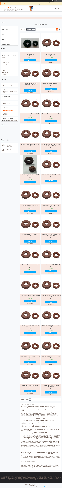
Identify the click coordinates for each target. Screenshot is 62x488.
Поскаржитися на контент (31, 486)
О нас (30, 13)
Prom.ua (37, 484)
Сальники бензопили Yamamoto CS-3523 (51, 114)
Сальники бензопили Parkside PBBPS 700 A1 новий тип (30, 326)
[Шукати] (55, 9)
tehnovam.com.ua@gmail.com (9, 110)
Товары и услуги (24, 13)
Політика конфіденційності (41, 486)
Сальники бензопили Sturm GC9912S (30, 205)
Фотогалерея (4, 27)
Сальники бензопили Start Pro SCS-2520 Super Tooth (51, 235)
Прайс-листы (4, 32)
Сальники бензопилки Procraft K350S (51, 83)
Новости (3, 34)
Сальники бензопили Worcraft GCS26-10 (30, 145)
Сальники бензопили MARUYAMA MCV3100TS (51, 386)
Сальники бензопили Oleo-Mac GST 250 (30, 356)
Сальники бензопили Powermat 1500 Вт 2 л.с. (51, 296)
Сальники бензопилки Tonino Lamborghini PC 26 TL (51, 53)
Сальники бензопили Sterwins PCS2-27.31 (30, 235)
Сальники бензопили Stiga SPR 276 (51, 205)
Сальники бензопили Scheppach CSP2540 (30, 265)
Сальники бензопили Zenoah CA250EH (30, 113)
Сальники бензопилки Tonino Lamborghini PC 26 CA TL (30, 84)
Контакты (35, 13)
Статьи (3, 36)
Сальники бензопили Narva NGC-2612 (30, 385)
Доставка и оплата (42, 13)
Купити (30, 60)
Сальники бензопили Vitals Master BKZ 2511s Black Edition (50, 145)
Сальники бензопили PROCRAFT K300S (50, 264)
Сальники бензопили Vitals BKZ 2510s (51, 174)
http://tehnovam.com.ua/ (8, 109)
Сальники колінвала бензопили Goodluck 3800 (30, 53)
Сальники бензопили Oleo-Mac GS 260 (51, 356)
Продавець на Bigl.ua (31, 485)
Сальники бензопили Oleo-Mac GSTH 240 (51, 326)
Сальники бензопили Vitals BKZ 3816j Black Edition (30, 175)
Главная (17, 13)
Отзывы (3, 41)
